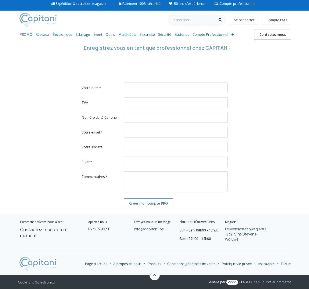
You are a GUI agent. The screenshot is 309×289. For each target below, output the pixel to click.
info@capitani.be (149, 228)
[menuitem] (26, 34)
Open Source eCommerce (271, 282)
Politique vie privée (237, 263)
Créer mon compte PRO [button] (148, 203)
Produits (154, 263)
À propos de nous (127, 263)
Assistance (266, 263)
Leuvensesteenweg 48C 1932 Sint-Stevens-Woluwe (245, 234)
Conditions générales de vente (191, 263)
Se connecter (244, 20)
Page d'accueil (96, 263)
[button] (155, 275)
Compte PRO (277, 20)
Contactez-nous (272, 34)
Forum (286, 263)
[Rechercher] (220, 20)
